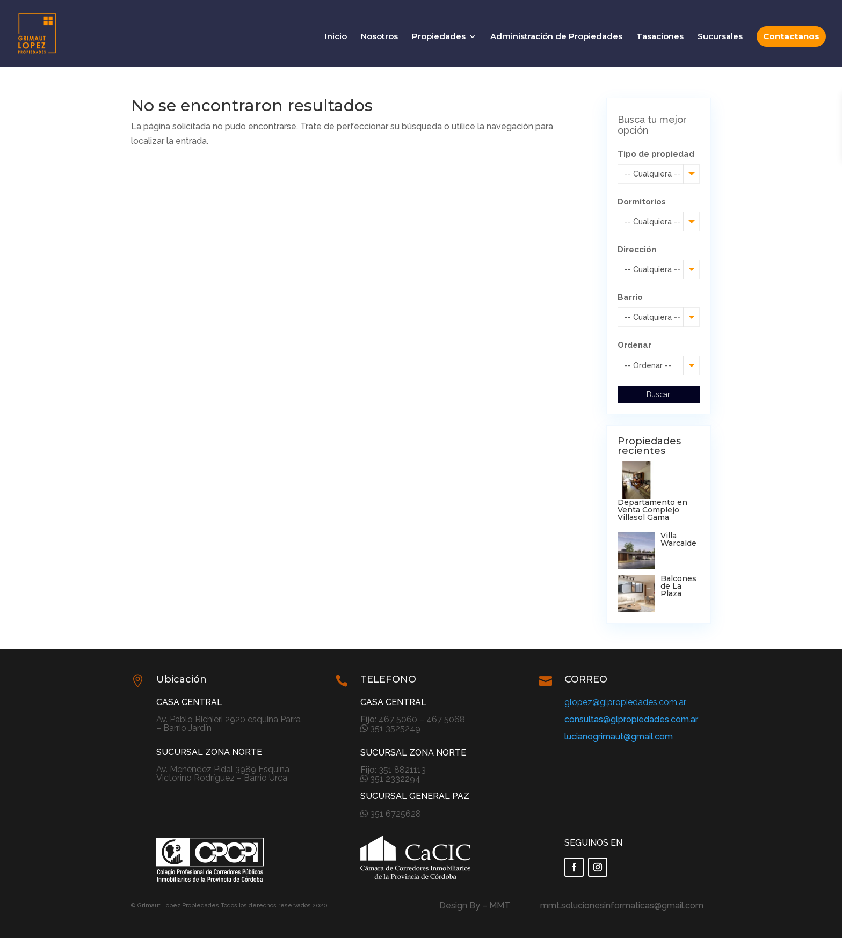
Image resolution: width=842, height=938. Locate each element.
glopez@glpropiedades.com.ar (625, 702)
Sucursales (720, 37)
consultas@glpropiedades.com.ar (631, 719)
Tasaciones (660, 37)
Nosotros (379, 37)
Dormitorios (642, 202)
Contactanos (791, 36)
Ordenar (634, 345)
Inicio (336, 37)
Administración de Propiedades (556, 37)
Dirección (637, 249)
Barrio (630, 297)
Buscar (658, 394)
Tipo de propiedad (656, 154)
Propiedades (439, 37)
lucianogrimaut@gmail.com (618, 736)
